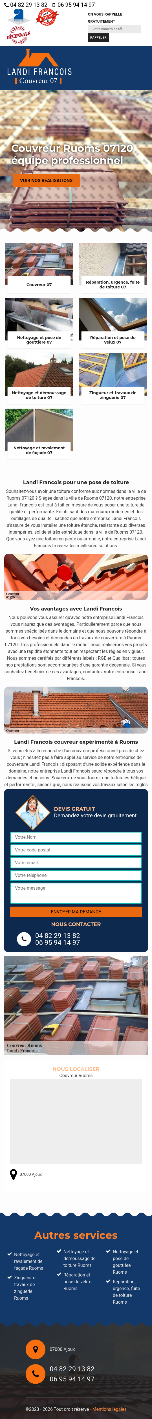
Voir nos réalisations (46, 180)
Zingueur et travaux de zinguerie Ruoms (25, 1288)
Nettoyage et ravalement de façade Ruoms (28, 1261)
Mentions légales (109, 1409)
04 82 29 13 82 (25, 4)
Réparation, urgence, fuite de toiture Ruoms (126, 1292)
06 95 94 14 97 (73, 4)
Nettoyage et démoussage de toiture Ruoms (79, 1258)
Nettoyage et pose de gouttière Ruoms (125, 1262)
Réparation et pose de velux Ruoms (77, 1281)
